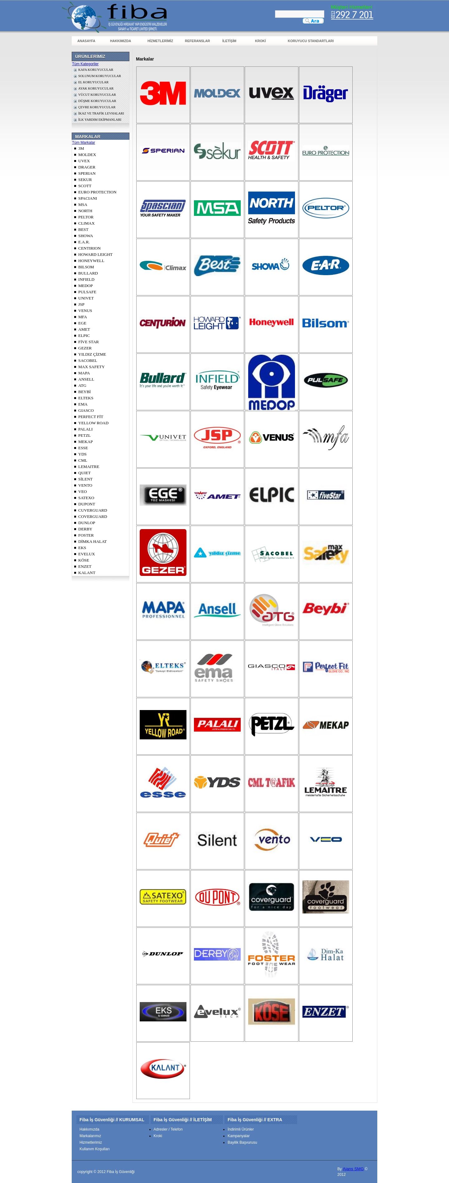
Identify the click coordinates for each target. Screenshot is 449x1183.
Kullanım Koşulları (95, 1149)
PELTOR (86, 217)
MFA (82, 316)
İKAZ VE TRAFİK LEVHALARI (101, 113)
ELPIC (84, 335)
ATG (82, 385)
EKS (82, 547)
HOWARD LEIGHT (95, 254)
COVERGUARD (92, 516)
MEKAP (85, 441)
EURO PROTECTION (97, 192)
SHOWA (85, 235)
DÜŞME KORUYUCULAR (97, 101)
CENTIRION (89, 248)
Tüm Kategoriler (85, 64)
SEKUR (85, 179)
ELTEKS (85, 398)
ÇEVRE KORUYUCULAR (96, 107)
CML (82, 460)
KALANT (86, 572)
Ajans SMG (353, 1168)
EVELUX (86, 554)
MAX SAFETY (91, 366)
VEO (82, 491)
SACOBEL (87, 360)
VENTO (85, 485)
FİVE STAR (88, 341)
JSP (81, 304)
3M (81, 148)
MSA (82, 204)
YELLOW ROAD (93, 423)
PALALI (85, 429)
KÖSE (83, 560)
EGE (82, 323)
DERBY (85, 529)
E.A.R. (84, 242)
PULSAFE (87, 292)
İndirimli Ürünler (241, 1129)
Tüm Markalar (83, 142)
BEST (83, 229)
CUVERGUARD (92, 510)
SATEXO (86, 497)
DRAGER (86, 167)
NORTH (85, 210)
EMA (83, 404)
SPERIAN (87, 173)
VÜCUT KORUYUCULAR (97, 94)
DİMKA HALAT (92, 541)
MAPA (84, 373)
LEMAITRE (88, 466)
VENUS (85, 310)
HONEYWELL (91, 260)
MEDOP (85, 285)
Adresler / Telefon (168, 1129)
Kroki (158, 1136)
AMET (84, 329)
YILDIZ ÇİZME (92, 354)
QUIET (84, 472)
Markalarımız (90, 1136)
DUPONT (86, 504)
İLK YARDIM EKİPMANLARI (99, 119)
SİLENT (85, 479)
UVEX (84, 160)
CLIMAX (86, 223)
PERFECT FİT (90, 416)
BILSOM (86, 267)
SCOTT (84, 185)
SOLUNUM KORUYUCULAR (99, 76)
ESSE (83, 447)
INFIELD (86, 279)
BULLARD (88, 273)
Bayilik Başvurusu (242, 1142)
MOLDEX (87, 154)
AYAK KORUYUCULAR (95, 88)
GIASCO (86, 410)
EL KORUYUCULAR (93, 82)
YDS (82, 454)
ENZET (84, 566)
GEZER (85, 348)
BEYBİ (84, 391)
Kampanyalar (239, 1136)
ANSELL (86, 379)
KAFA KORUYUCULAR (95, 69)
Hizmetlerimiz (91, 1142)
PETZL (84, 435)
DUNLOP (86, 522)
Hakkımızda (89, 1129)
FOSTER (86, 535)
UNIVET (86, 298)
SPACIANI (87, 198)
